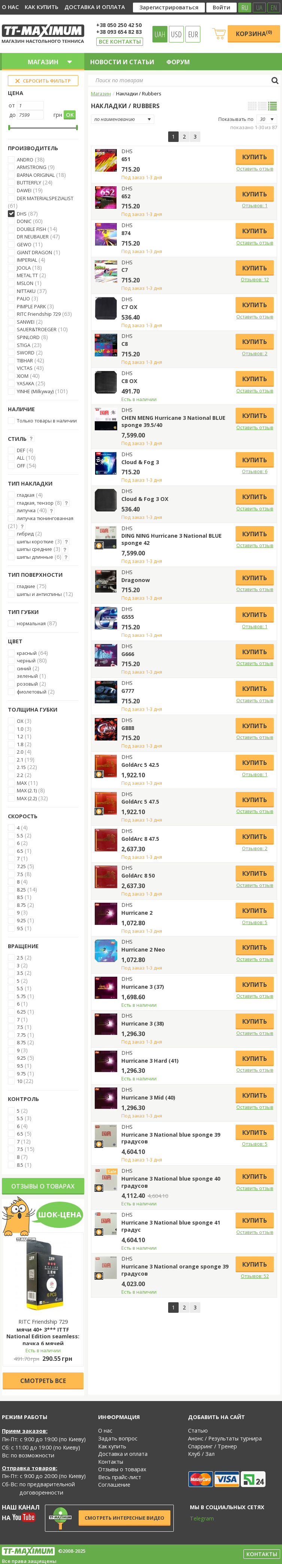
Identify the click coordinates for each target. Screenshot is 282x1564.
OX (20, 721)
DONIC (24, 221)
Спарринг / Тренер (212, 1446)
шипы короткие (35, 541)
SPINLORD (28, 337)
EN (274, 7)
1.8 (20, 744)
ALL (20, 457)
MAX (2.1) (27, 790)
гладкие (26, 586)
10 (19, 1081)
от (12, 105)
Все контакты (120, 41)
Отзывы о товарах (43, 1186)
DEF (21, 450)
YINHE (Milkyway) (35, 391)
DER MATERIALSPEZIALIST (45, 198)
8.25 (21, 889)
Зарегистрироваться (168, 7)
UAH (160, 34)
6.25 (21, 1011)
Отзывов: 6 (254, 471)
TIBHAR (25, 360)
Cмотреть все (43, 1381)
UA (259, 7)
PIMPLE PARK (31, 306)
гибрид (25, 533)
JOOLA (24, 267)
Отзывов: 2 (254, 353)
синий (24, 668)
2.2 (20, 775)
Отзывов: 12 (255, 279)
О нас (10, 7)
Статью (198, 1430)
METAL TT (27, 275)
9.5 (20, 928)
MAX (22, 783)
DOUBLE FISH (31, 229)
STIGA (23, 345)
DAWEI (24, 190)
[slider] (9, 127)
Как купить (41, 7)
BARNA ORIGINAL (36, 175)
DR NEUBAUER (33, 236)
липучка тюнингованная (45, 518)
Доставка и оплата (94, 7)
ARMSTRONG (31, 167)
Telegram (197, 1518)
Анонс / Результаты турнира (225, 1438)
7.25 (21, 866)
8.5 (20, 897)
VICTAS (25, 368)
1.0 (20, 728)
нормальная (31, 623)
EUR (193, 34)
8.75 (21, 905)
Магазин (101, 93)
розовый (27, 683)
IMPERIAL (27, 259)
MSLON (25, 283)
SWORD (25, 352)
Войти (221, 7)
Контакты (110, 1461)
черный (26, 660)
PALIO (23, 298)
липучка (26, 510)
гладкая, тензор (35, 502)
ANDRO (25, 159)
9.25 (21, 920)
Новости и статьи (122, 62)
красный (27, 653)
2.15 (21, 767)
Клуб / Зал (201, 1453)
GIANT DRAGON (34, 252)
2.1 (20, 759)
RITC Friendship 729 (39, 314)
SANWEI (25, 321)
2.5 (20, 957)
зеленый (27, 676)
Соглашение (114, 1484)
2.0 (20, 751)
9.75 (21, 1073)
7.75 (21, 1035)
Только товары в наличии (47, 420)
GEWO (24, 244)
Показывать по (236, 119)
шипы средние (34, 549)
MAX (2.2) (27, 798)
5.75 (21, 996)
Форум (178, 62)
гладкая (25, 495)
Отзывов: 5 (254, 922)
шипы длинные (35, 557)
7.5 (20, 874)
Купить (254, 157)
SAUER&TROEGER (37, 329)
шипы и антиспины (39, 594)
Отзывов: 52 (255, 1276)
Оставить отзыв (254, 168)
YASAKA (25, 383)
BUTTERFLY (29, 182)
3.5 (20, 973)
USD (176, 34)
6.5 (20, 851)
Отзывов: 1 (254, 205)
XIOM (22, 376)
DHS (22, 213)
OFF (21, 465)
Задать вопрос (117, 1438)
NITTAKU (26, 291)
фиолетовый (31, 691)
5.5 (20, 835)
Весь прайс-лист (119, 1477)
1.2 (20, 736)
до (12, 114)
